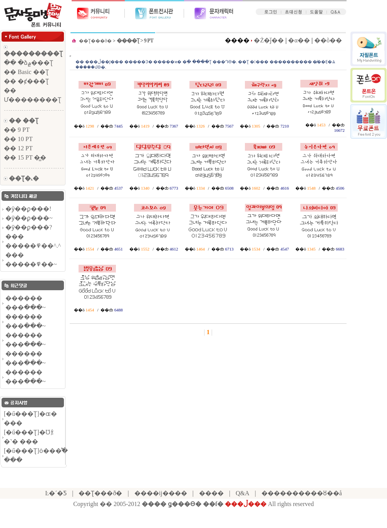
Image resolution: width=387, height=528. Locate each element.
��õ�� (328, 40)
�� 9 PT (17, 129)
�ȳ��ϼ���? (28, 227)
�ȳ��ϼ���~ (29, 218)
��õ (79, 126)
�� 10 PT (18, 139)
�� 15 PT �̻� (25, 157)
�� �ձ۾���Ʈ (28, 62)
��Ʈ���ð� (95, 41)
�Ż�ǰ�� (269, 40)
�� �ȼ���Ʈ (26, 81)
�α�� (299, 40)
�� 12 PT (18, 148)
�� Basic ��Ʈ (26, 72)
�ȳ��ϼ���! (28, 208)
